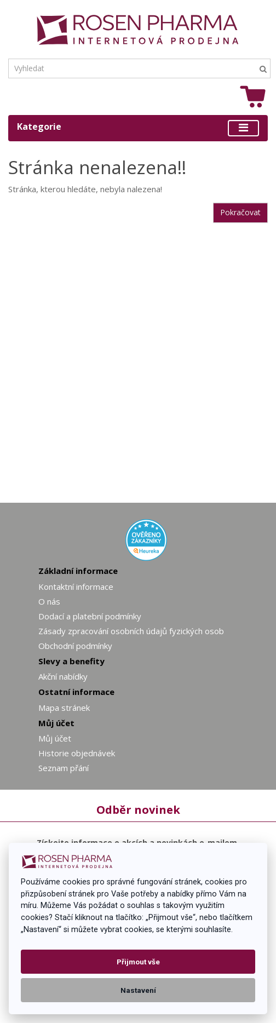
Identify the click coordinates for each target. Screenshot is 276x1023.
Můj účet (54, 738)
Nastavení (138, 990)
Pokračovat (240, 212)
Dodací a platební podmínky (89, 616)
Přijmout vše (138, 961)
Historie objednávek (76, 753)
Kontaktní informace (75, 586)
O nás (49, 601)
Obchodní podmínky (75, 645)
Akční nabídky (63, 676)
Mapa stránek (64, 707)
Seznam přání (63, 767)
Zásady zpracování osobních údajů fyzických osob (131, 630)
